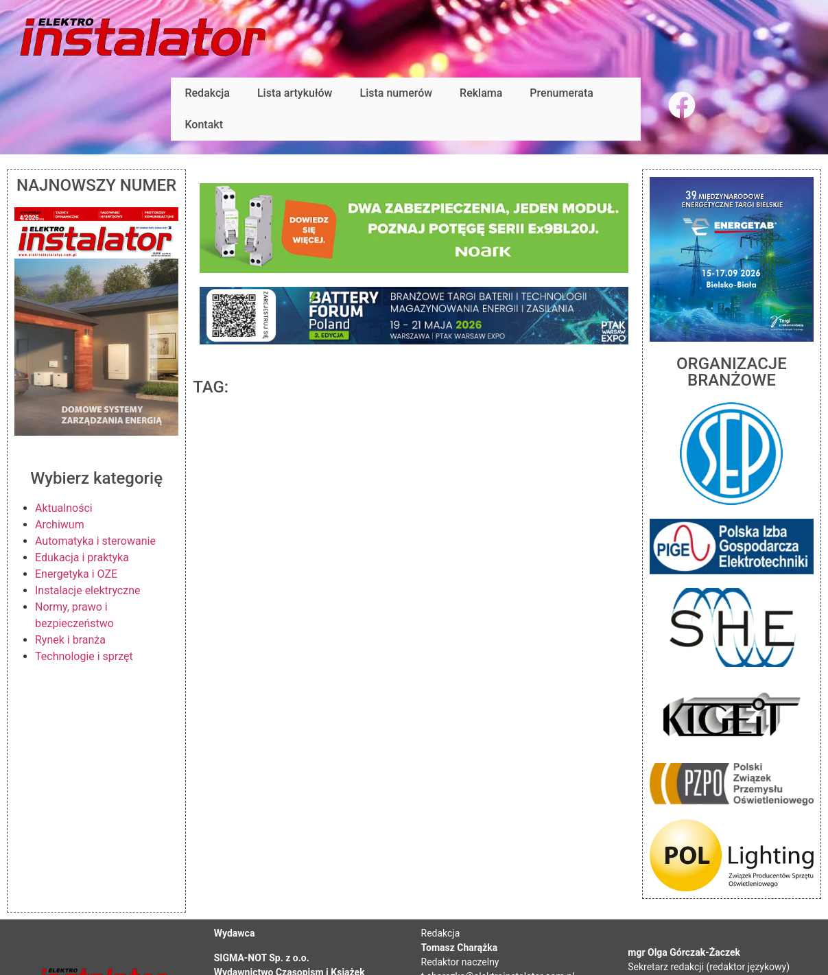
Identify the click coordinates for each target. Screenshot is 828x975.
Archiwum (59, 524)
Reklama (481, 92)
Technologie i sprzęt (84, 656)
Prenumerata (561, 92)
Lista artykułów (295, 92)
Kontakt (204, 124)
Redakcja (207, 92)
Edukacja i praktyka (82, 557)
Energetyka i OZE (76, 573)
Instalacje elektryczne (88, 590)
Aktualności (64, 508)
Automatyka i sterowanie (95, 541)
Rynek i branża (70, 639)
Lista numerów (396, 92)
